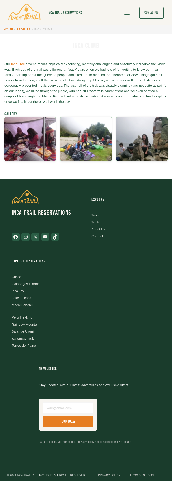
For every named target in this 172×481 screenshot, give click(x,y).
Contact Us (151, 12)
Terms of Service (141, 475)
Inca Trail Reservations (65, 13)
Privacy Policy (109, 475)
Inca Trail (18, 64)
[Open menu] (127, 13)
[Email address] (68, 408)
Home (8, 29)
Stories (24, 29)
